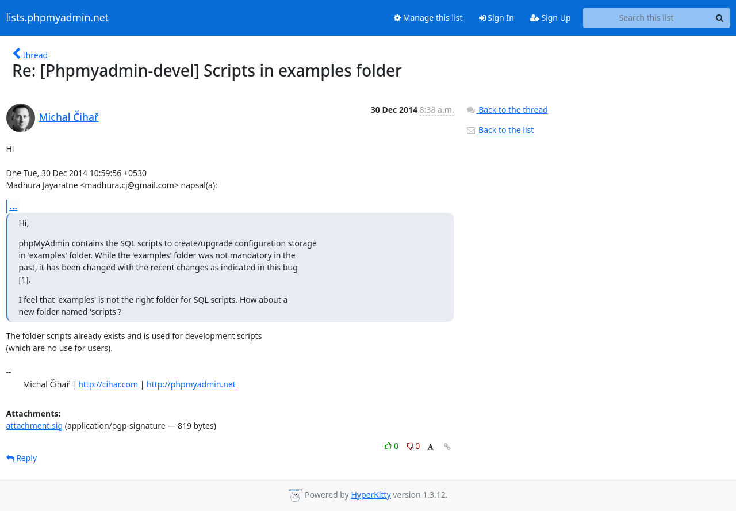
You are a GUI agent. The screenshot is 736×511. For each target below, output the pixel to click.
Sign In (496, 17)
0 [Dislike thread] (413, 445)
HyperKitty (370, 494)
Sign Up (550, 17)
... (14, 206)
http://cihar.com (108, 384)
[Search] (720, 18)
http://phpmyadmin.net (191, 384)
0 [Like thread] (392, 445)
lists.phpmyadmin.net (57, 18)
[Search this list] (646, 18)
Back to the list (500, 129)
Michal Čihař (69, 117)
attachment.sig (34, 425)
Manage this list (428, 17)
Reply (21, 457)
